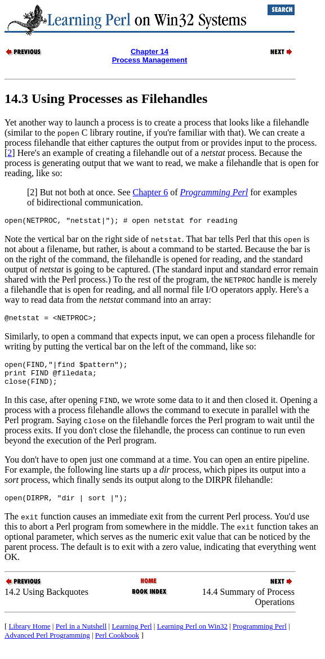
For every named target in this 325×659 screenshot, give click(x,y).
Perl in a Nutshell (81, 636)
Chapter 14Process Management (150, 55)
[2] (32, 192)
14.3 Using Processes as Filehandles (106, 98)
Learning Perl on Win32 (192, 636)
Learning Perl (132, 636)
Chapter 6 (150, 192)
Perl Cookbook (117, 645)
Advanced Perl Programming (47, 645)
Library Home (30, 636)
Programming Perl (260, 636)
